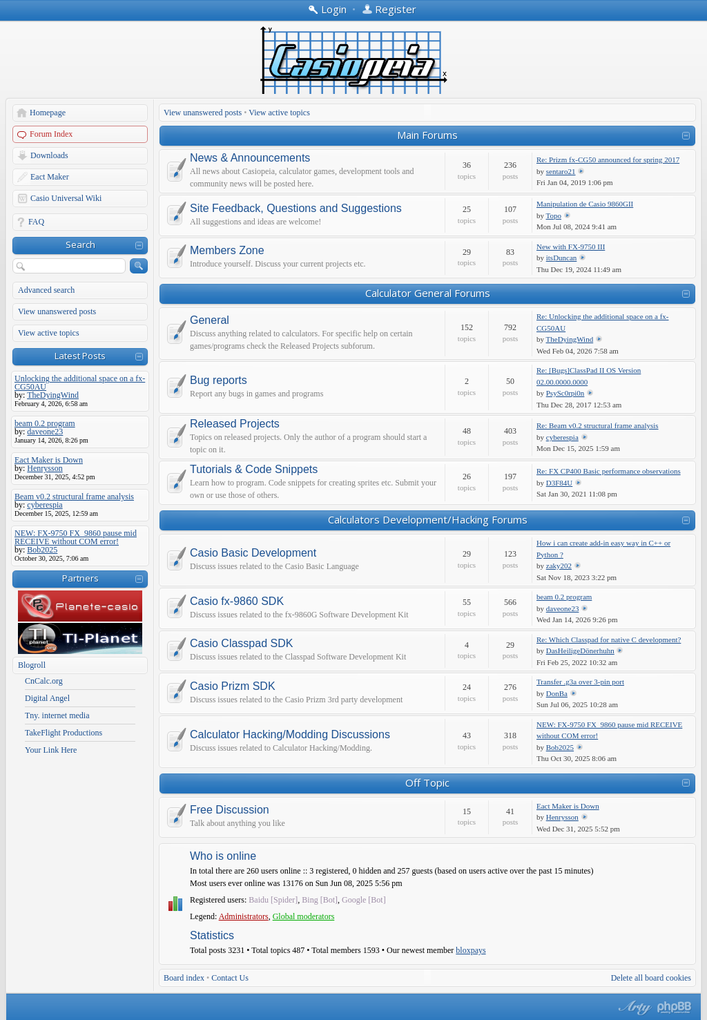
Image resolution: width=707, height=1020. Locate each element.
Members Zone (227, 250)
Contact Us (230, 978)
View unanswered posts (57, 311)
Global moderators (304, 916)
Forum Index (51, 134)
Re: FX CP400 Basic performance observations (608, 471)
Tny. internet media (57, 715)
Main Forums (427, 135)
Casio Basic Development (253, 553)
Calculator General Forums (427, 293)
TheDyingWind (570, 339)
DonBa (557, 693)
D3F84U (559, 483)
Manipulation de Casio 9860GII (584, 204)
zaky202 (559, 565)
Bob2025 (560, 747)
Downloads (49, 155)
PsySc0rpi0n (565, 393)
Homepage (48, 112)
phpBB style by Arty (633, 1007)
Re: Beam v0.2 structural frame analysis (597, 425)
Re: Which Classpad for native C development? (608, 639)
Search (80, 244)
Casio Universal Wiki (65, 198)
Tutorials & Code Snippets (254, 469)
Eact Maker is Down (567, 806)
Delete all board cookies (651, 978)
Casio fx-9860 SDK (237, 601)
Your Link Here (51, 750)
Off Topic (427, 782)
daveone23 (562, 608)
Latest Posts (80, 355)
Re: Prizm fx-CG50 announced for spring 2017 (607, 159)
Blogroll (32, 665)
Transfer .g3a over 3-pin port (580, 681)
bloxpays (470, 950)
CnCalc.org (44, 681)
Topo (553, 215)
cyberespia (562, 437)
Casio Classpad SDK (241, 643)
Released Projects (235, 424)
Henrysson (562, 817)
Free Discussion (229, 810)
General (209, 320)
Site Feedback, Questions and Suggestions (296, 208)
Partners (80, 578)
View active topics (48, 333)
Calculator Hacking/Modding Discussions (290, 734)
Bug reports (218, 380)
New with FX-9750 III (570, 246)
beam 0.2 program (564, 597)
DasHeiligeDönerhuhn (580, 650)
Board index (184, 978)
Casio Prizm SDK (232, 686)
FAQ (36, 222)
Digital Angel (47, 698)
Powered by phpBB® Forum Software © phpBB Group (674, 1007)
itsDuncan (561, 257)
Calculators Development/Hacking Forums (427, 519)
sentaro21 (561, 171)
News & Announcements (250, 158)
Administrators (244, 916)
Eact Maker (49, 177)
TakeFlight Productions (63, 733)
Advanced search (46, 290)
